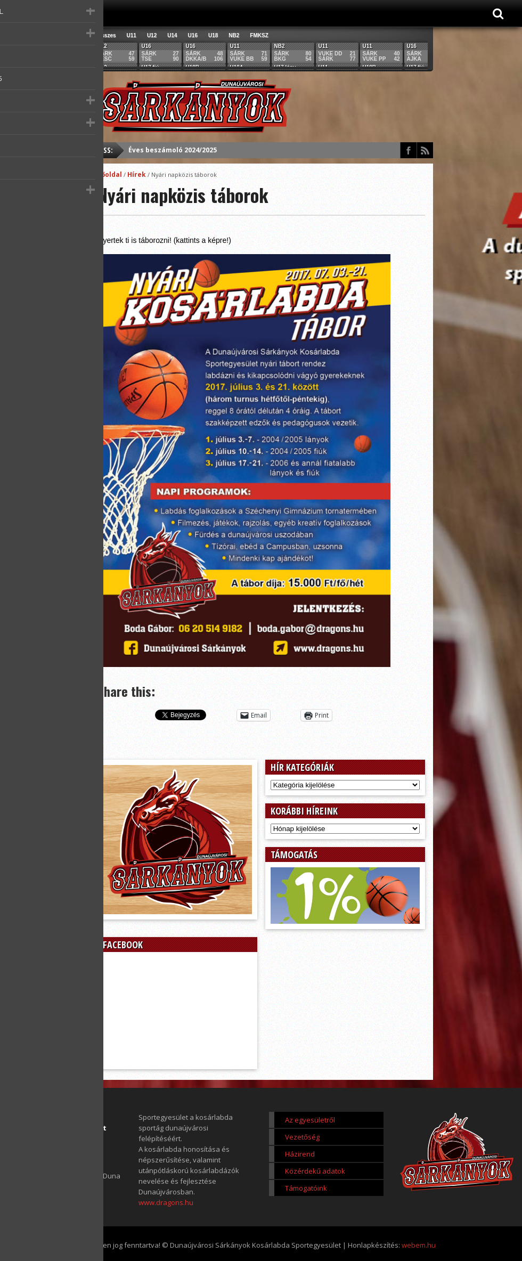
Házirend (300, 1154)
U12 (152, 35)
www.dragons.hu (165, 1202)
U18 (213, 35)
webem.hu (419, 1245)
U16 (193, 35)
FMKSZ (259, 35)
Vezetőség (302, 1137)
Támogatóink (306, 1188)
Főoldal (109, 174)
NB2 (234, 35)
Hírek (136, 174)
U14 (172, 35)
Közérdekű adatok (315, 1171)
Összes (106, 35)
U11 (131, 35)
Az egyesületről (310, 1120)
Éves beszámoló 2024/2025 (172, 149)
